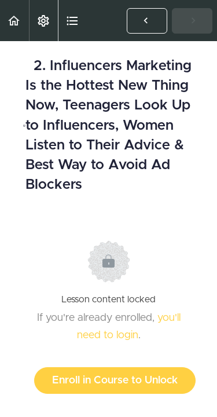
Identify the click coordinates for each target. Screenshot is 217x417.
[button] (14, 20)
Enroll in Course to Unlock (115, 380)
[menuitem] (43, 20)
